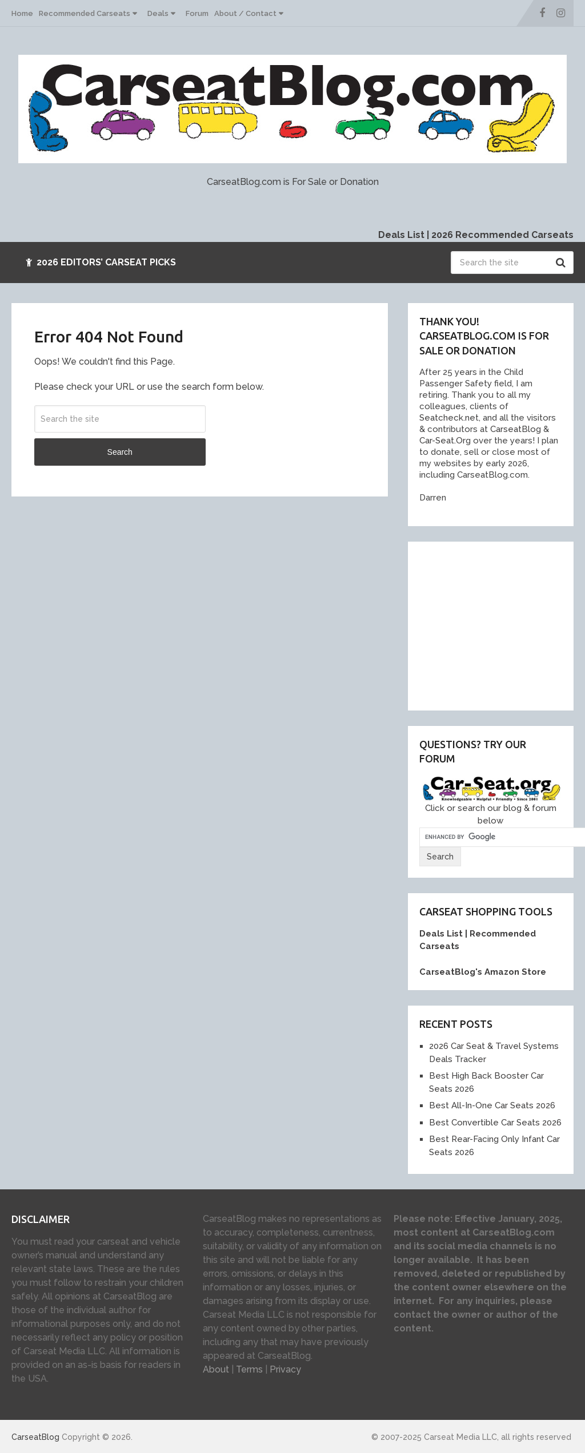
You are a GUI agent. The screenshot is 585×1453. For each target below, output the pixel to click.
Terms (249, 1369)
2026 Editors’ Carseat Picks (101, 262)
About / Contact (245, 13)
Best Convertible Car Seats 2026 (495, 1122)
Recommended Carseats (84, 13)
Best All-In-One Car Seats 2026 (492, 1105)
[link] (512, 429)
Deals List (401, 234)
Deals (158, 13)
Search (562, 262)
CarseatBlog (35, 1437)
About (216, 1369)
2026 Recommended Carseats (502, 234)
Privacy (285, 1369)
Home (22, 13)
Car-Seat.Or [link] (442, 440)
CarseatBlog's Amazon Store (482, 972)
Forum (197, 13)
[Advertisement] (502, 624)
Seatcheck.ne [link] (447, 418)
